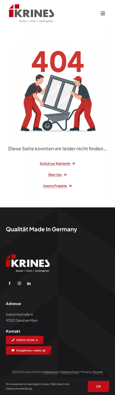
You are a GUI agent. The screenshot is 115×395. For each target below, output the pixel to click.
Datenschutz (70, 372)
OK (98, 386)
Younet (98, 372)
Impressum (51, 372)
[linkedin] (29, 283)
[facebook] (10, 283)
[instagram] (19, 283)
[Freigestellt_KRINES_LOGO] (31, 6)
